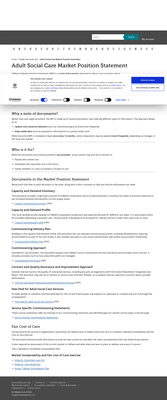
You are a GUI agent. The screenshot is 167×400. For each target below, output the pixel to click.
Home (14, 59)
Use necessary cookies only (147, 14)
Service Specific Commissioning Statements (36, 317)
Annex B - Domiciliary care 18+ (30, 360)
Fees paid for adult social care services (34, 301)
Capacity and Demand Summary (30, 203)
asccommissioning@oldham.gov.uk (55, 103)
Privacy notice (34, 388)
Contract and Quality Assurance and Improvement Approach (45, 282)
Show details (121, 26)
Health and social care (28, 59)
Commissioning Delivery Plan (29, 241)
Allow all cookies (148, 6)
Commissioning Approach (27, 260)
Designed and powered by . (23, 395)
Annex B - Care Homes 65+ (28, 364)
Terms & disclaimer (68, 385)
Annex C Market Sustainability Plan (32, 368)
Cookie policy (17, 388)
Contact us (40, 382)
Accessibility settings (21, 382)
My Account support (21, 385)
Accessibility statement (45, 385)
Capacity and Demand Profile (29, 222)
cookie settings (51, 14)
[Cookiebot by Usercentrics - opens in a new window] (15, 26)
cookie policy (115, 11)
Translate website (57, 382)
